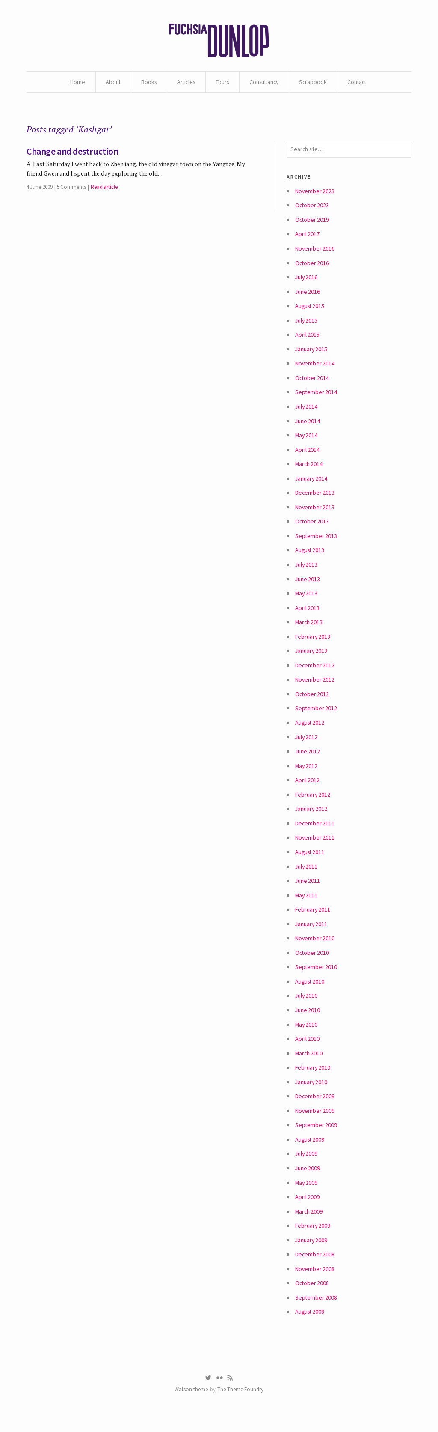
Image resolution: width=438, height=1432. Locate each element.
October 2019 (312, 222)
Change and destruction (73, 153)
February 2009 (313, 1241)
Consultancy (265, 82)
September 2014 (316, 397)
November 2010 (315, 950)
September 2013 (316, 543)
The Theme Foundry (241, 1407)
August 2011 (310, 863)
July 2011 (306, 877)
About (109, 82)
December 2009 (315, 1110)
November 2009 (315, 1125)
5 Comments (71, 189)
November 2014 (315, 368)
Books (146, 82)
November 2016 (315, 251)
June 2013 (307, 586)
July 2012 (306, 746)
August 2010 (310, 994)
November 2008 (315, 1285)
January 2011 (311, 935)
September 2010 (316, 979)
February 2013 (313, 644)
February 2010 (313, 1081)
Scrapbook (315, 82)
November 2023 (315, 193)
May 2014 (306, 441)
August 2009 (310, 1154)
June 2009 (307, 1183)
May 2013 (306, 601)
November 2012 (315, 688)
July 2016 (306, 280)
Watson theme (191, 1407)
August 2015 (310, 310)
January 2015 (311, 353)
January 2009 (311, 1256)
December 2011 (315, 833)
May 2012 (306, 775)
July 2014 (306, 412)
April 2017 (307, 237)
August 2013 (310, 557)
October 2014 (312, 382)
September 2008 (316, 1314)
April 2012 (307, 790)
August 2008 (310, 1329)
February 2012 (313, 804)
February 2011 (313, 921)
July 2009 (306, 1168)
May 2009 (306, 1198)
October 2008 (312, 1299)
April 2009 (307, 1212)
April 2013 (307, 615)
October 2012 (312, 702)
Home (73, 82)
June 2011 (307, 892)
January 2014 (311, 484)
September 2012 (316, 717)
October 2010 (312, 965)
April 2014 (307, 455)
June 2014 (307, 426)
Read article (104, 189)
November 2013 (315, 513)
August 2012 (310, 731)
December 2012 (315, 673)
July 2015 (306, 324)
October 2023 (312, 208)
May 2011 (306, 906)
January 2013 (311, 659)
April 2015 (307, 339)
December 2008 (315, 1270)
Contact (360, 82)
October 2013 (312, 528)
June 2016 (307, 295)
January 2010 (311, 1096)
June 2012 (307, 761)
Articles (184, 82)
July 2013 (306, 572)
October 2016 (312, 266)
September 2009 (316, 1139)
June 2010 (307, 1023)
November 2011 (315, 848)
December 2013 (315, 499)
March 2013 (309, 630)
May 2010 (306, 1037)
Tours (222, 82)
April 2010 (307, 1052)
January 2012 (311, 819)
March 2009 (309, 1227)
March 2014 (309, 470)
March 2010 (309, 1066)
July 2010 (306, 1008)
